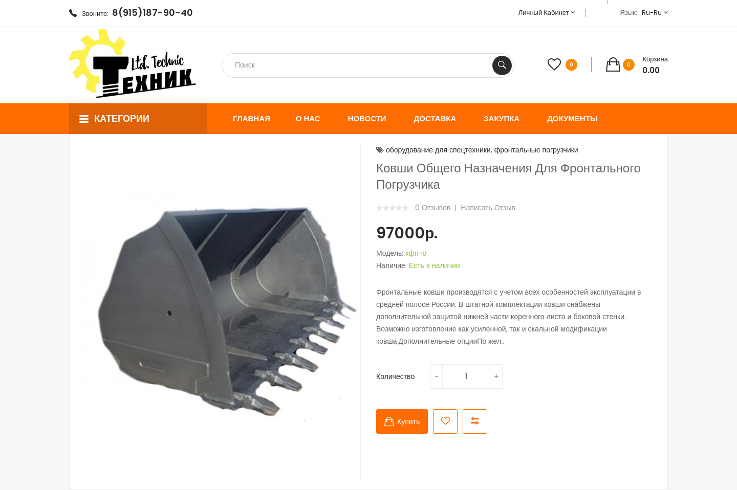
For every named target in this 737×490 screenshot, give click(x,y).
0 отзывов (432, 208)
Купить (408, 421)
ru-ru (655, 12)
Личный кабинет (546, 12)
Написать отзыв (488, 208)
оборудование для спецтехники (438, 150)
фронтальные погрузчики (536, 150)
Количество (395, 376)
